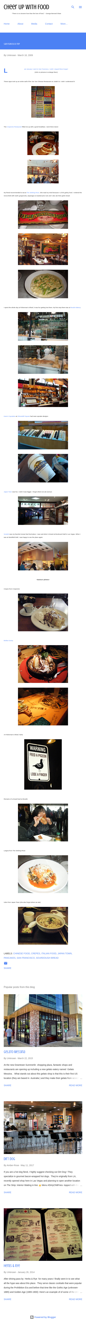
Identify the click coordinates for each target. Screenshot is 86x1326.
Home (7, 24)
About (20, 24)
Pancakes (9, 958)
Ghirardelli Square (23, 416)
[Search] (73, 6)
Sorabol (6, 534)
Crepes (35, 953)
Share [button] (7, 968)
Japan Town (8, 492)
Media (34, 24)
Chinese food (21, 953)
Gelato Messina (14, 1052)
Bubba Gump (8, 640)
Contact (49, 24)
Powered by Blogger (43, 1317)
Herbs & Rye (12, 1266)
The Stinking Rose (33, 192)
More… (64, 24)
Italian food (48, 953)
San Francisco (26, 958)
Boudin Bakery (76, 307)
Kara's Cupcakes (9, 416)
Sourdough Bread (47, 958)
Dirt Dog (9, 1159)
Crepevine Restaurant (14, 127)
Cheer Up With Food (26, 7)
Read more (75, 1085)
